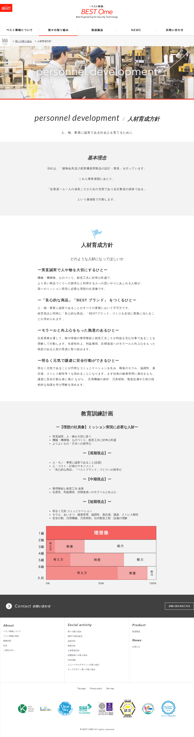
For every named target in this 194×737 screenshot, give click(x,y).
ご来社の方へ (9, 650)
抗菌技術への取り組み (77, 655)
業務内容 (7, 641)
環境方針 (72, 646)
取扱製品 (136, 631)
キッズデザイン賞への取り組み (81, 669)
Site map (110, 688)
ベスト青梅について (12, 631)
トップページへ (6, 8)
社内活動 (72, 660)
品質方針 (72, 641)
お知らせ (136, 647)
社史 (5, 645)
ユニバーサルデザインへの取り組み (83, 665)
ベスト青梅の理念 (11, 636)
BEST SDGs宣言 (75, 636)
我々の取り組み (23, 41)
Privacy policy (96, 688)
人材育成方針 (74, 650)
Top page (81, 688)
